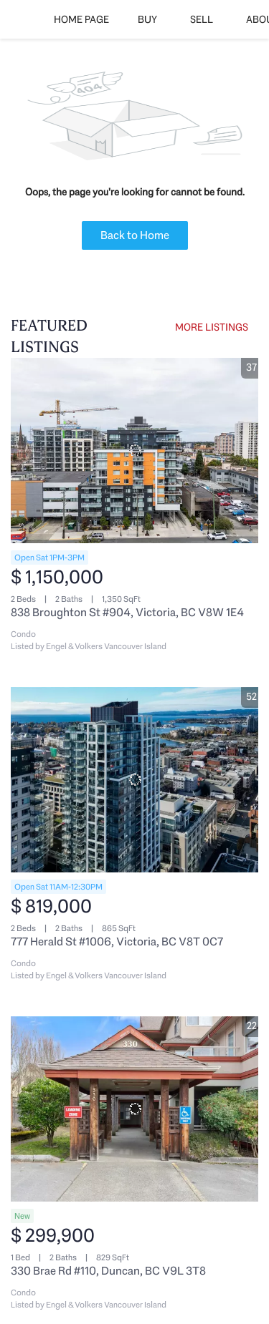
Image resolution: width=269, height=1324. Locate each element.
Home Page (81, 19)
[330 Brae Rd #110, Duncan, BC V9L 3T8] (134, 1109)
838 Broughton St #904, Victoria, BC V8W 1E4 (127, 612)
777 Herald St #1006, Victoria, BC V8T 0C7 (117, 941)
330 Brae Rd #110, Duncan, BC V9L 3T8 (108, 1270)
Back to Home (134, 235)
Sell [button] (201, 19)
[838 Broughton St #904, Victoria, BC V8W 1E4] (134, 450)
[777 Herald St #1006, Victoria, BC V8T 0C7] (134, 779)
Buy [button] (147, 19)
